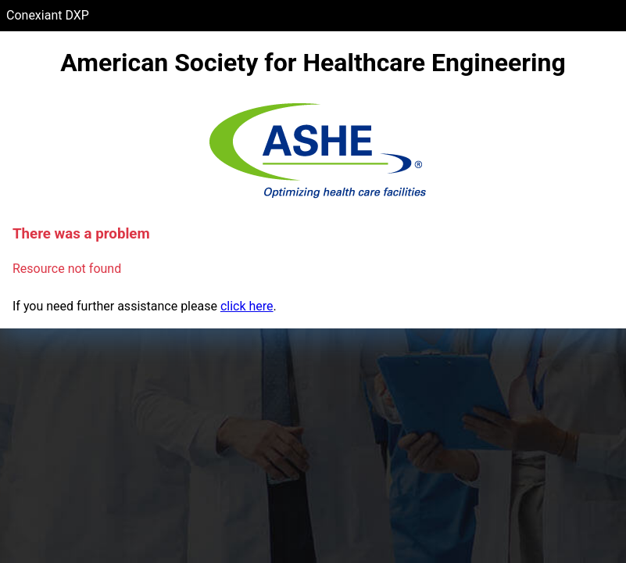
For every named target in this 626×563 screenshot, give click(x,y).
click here (247, 306)
